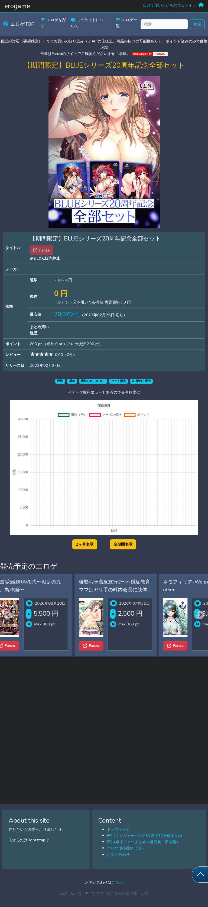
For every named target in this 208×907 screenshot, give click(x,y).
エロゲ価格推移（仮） (126, 848)
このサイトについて (87, 23)
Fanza (17, 645)
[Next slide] (200, 615)
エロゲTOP (18, 24)
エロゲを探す (53, 23)
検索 (197, 24)
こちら (117, 882)
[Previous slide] (8, 615)
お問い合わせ (118, 854)
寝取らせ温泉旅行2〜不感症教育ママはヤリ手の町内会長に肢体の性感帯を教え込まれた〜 (126, 590)
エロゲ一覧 (126, 23)
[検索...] (164, 24)
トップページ (118, 829)
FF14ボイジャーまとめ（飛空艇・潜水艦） (143, 842)
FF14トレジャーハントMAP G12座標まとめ (144, 835)
